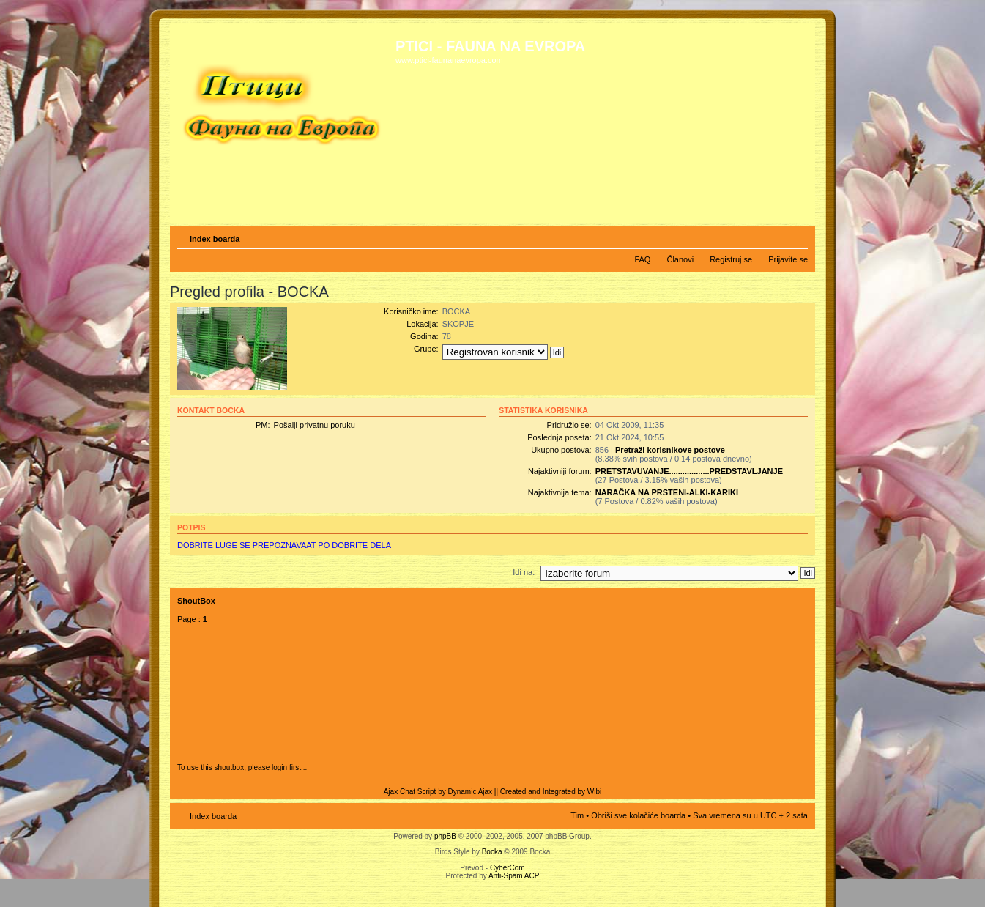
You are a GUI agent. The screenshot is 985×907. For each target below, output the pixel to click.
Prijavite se (788, 259)
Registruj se (731, 259)
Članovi (680, 259)
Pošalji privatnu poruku (314, 425)
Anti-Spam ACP (513, 876)
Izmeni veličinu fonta (797, 236)
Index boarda (214, 238)
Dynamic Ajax (470, 792)
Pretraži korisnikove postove (670, 449)
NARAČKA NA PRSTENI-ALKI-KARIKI (666, 492)
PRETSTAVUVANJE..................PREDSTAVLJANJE (689, 471)
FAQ (642, 259)
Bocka (492, 852)
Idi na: (524, 572)
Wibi (594, 792)
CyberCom (507, 868)
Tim (577, 815)
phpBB (445, 836)
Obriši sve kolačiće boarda (638, 815)
